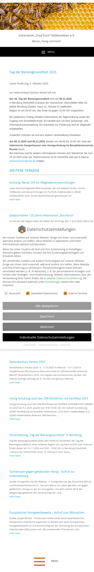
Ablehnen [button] (47, 327)
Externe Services (75, 293)
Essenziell (12, 293)
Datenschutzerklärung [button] (48, 345)
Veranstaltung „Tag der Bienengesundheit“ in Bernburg (45, 436)
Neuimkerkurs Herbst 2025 (27, 362)
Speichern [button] (47, 316)
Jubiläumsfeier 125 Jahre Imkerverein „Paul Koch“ (41, 216)
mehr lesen (15, 200)
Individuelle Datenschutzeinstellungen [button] (47, 337)
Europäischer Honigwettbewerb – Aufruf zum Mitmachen (46, 513)
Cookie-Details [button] (30, 345)
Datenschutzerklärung (69, 278)
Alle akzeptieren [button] (46, 306)
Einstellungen (53, 281)
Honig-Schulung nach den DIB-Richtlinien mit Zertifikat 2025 (48, 399)
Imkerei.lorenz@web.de (22, 161)
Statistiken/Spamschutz (42, 293)
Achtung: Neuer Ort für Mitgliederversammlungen (42, 183)
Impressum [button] (65, 345)
